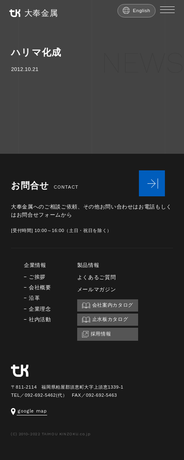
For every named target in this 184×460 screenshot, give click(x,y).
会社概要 (40, 287)
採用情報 (96, 334)
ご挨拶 (37, 277)
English (136, 10)
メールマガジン (96, 289)
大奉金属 (33, 13)
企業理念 (40, 309)
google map (29, 411)
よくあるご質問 (96, 277)
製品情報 (88, 265)
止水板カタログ (105, 319)
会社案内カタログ (107, 305)
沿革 (34, 298)
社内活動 (40, 319)
